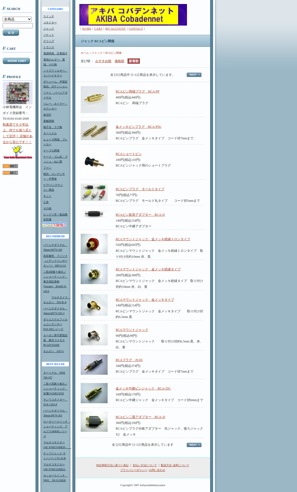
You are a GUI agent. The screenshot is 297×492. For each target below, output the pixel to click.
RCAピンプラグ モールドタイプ (140, 189)
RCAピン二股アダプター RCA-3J (140, 417)
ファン (47, 167)
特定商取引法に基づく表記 (112, 465)
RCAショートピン (129, 154)
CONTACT (136, 28)
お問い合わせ (157, 470)
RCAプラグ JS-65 (129, 360)
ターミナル (50, 133)
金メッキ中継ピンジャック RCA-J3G (143, 388)
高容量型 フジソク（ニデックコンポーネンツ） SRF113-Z (55, 260)
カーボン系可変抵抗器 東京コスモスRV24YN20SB (55, 340)
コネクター (50, 22)
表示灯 (47, 114)
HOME (86, 28)
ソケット (48, 34)
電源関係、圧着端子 (55, 53)
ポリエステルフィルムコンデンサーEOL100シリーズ (55, 324)
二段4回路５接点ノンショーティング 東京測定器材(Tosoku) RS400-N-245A (55, 281)
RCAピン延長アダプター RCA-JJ (140, 215)
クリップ (48, 41)
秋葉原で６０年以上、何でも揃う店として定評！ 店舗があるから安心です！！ (18, 141)
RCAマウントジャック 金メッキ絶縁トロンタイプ (153, 239)
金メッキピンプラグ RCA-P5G (138, 127)
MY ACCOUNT (115, 28)
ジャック (48, 28)
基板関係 (48, 120)
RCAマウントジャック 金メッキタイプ (145, 300)
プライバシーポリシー (133, 470)
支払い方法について (145, 465)
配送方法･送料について (175, 465)
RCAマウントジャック (132, 330)
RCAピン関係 (113, 52)
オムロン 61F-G (53, 351)
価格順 (119, 61)
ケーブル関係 (51, 150)
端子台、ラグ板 (52, 127)
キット (47, 195)
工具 (46, 202)
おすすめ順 (103, 61)
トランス (48, 47)
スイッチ (48, 16)
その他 (47, 208)
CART (98, 28)
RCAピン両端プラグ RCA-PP (138, 91)
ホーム (85, 52)
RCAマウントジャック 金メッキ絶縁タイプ (148, 269)
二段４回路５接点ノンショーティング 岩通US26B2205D (55, 388)
